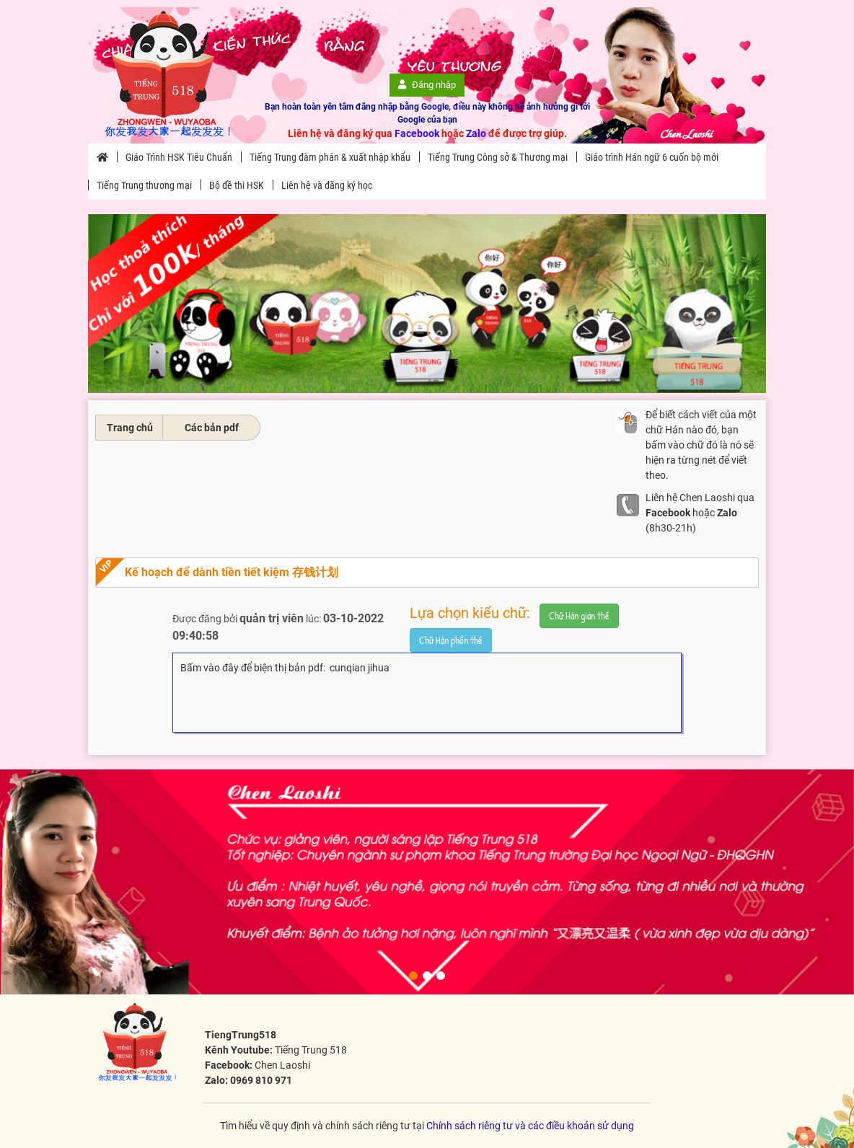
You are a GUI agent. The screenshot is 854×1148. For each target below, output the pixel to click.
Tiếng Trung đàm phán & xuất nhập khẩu (330, 157)
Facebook (417, 133)
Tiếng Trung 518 (311, 1050)
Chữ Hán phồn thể (451, 640)
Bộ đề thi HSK (236, 185)
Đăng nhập (427, 84)
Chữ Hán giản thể (579, 615)
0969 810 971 (261, 1080)
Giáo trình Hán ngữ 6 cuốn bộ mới (651, 157)
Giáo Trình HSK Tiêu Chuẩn (179, 157)
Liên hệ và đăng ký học (326, 185)
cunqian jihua (359, 668)
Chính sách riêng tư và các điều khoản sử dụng (530, 1125)
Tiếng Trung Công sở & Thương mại (498, 157)
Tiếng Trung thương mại (144, 185)
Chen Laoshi (282, 1065)
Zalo (476, 133)
